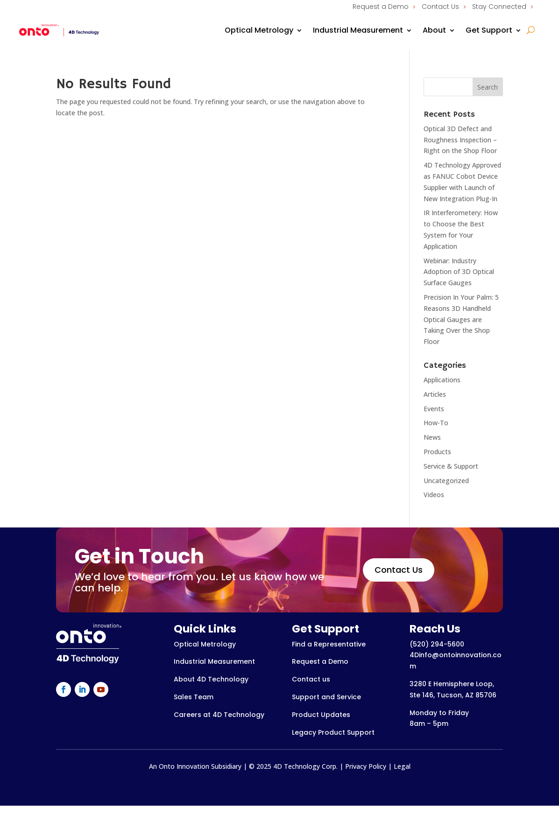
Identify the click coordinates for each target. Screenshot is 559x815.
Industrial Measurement (358, 30)
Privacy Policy (365, 766)
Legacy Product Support (333, 732)
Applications (442, 379)
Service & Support (451, 466)
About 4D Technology (211, 679)
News (432, 437)
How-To (436, 422)
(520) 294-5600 (437, 644)
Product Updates (321, 714)
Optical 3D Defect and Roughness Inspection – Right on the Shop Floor (460, 139)
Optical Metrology (259, 30)
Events (434, 408)
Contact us (311, 679)
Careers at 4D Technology (219, 714)
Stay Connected (499, 6)
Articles (435, 394)
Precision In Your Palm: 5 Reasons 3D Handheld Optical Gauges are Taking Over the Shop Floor (461, 319)
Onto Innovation (184, 766)
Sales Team (193, 697)
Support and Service (326, 697)
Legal (402, 766)
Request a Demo (381, 6)
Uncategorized (446, 480)
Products (437, 451)
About (434, 30)
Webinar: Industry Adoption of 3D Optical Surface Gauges (459, 272)
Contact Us (440, 6)
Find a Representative (329, 644)
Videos (434, 494)
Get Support (489, 30)
